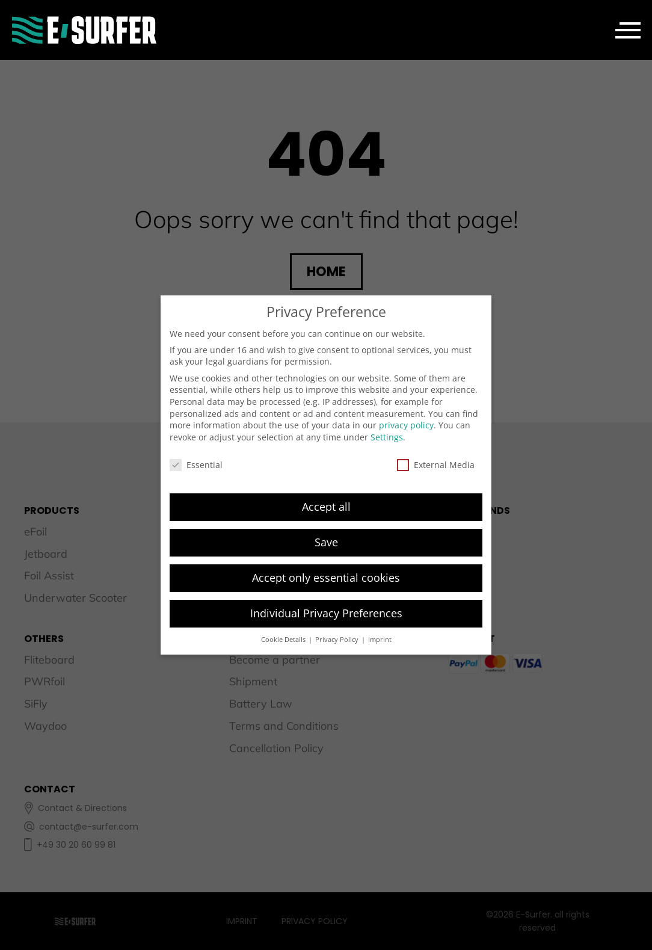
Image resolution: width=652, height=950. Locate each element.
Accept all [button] (326, 506)
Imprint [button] (380, 639)
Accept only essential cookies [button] (326, 577)
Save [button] (326, 542)
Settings (387, 437)
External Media (436, 464)
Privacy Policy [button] (337, 639)
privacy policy (406, 425)
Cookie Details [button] (284, 639)
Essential (196, 464)
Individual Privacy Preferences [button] (326, 613)
